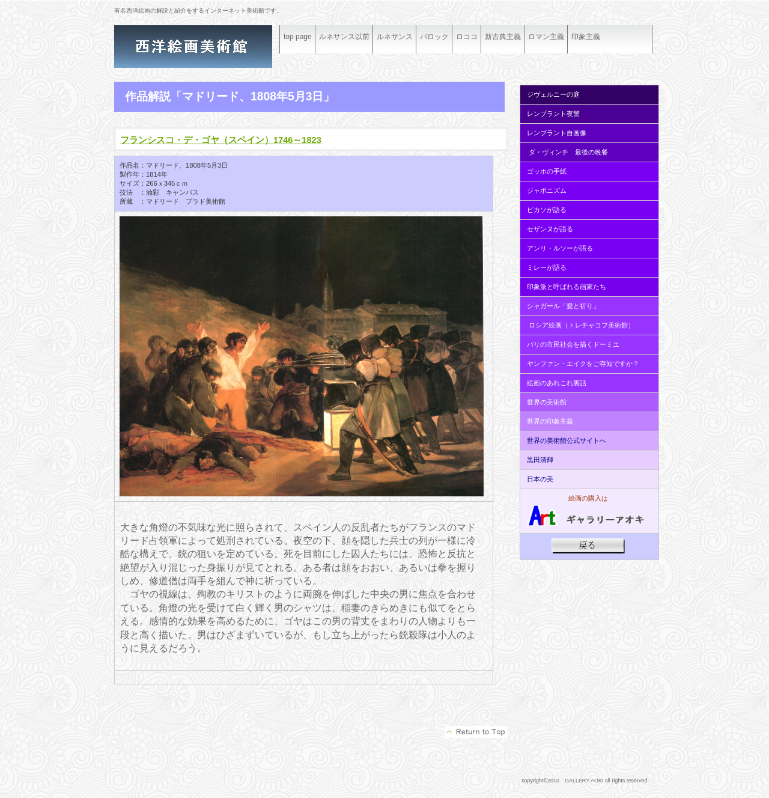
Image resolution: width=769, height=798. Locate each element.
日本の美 (540, 479)
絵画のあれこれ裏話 (556, 382)
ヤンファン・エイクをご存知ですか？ (583, 363)
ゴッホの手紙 (547, 171)
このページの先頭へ (476, 732)
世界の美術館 (547, 402)
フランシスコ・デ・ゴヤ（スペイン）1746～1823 (220, 140)
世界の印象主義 (550, 421)
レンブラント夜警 (553, 113)
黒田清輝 (539, 459)
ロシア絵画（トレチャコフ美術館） (581, 325)
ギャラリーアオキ (204, 46)
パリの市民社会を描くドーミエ (573, 344)
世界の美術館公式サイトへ (566, 440)
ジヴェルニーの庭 (553, 94)
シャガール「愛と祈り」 (563, 305)
